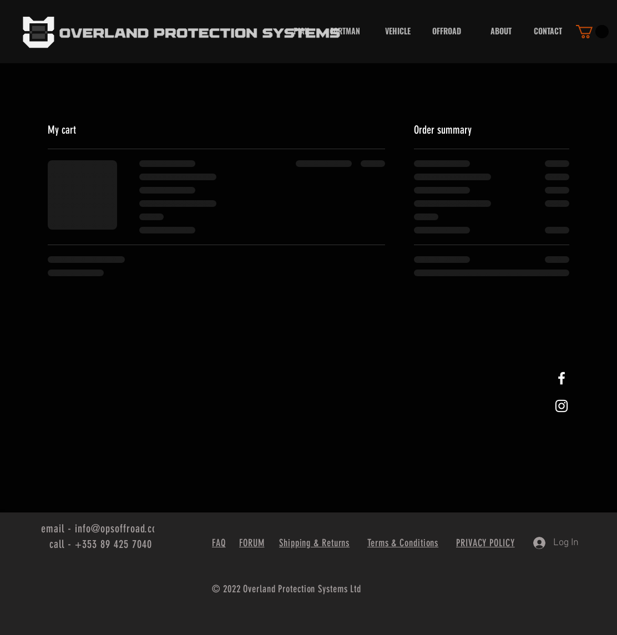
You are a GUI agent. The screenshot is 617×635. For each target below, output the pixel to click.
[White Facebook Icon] (561, 378)
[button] (592, 31)
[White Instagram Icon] (561, 406)
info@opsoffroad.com (120, 528)
